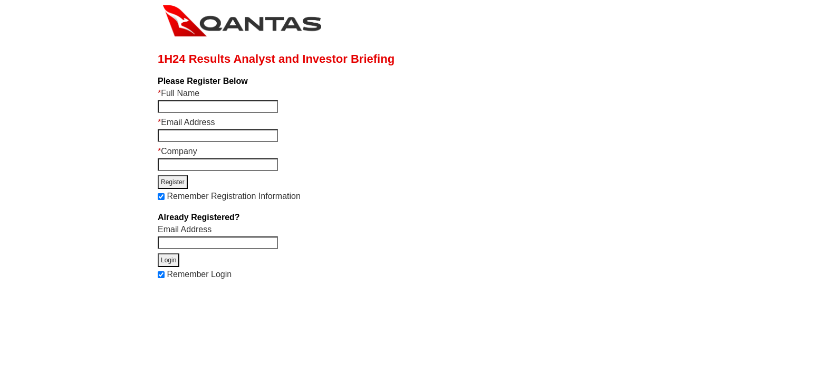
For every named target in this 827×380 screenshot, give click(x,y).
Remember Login (199, 274)
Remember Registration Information (233, 196)
